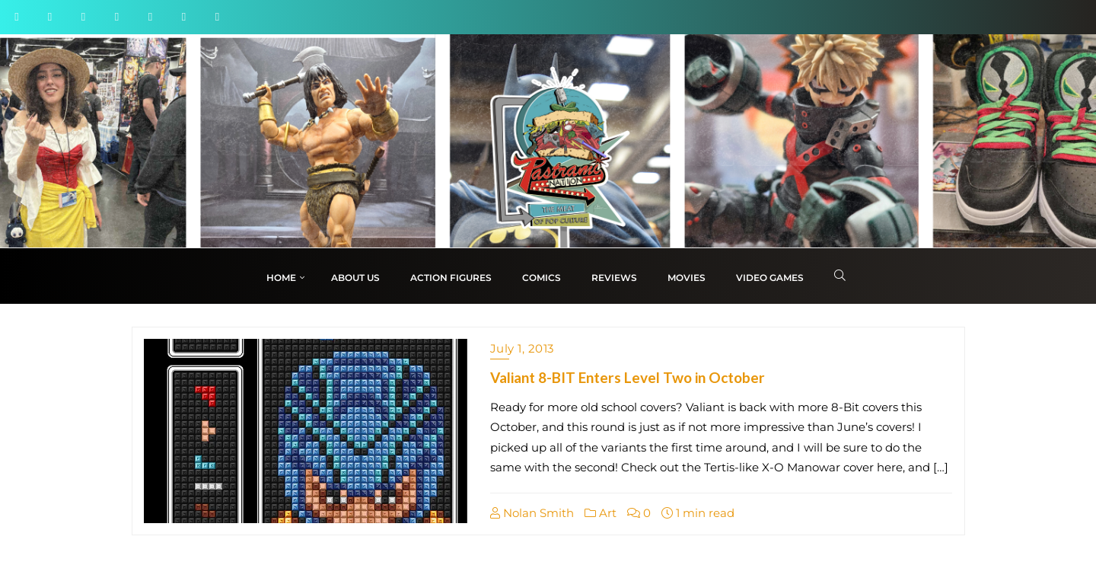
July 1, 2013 (522, 348)
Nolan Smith (532, 513)
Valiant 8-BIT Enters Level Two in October (627, 377)
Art (600, 513)
